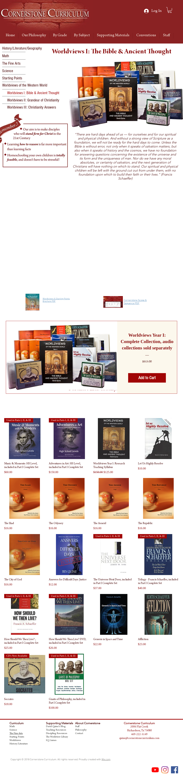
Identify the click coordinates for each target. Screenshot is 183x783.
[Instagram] (164, 769)
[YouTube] (155, 769)
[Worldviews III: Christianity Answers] (31, 107)
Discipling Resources (56, 733)
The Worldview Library (57, 737)
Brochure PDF (49, 301)
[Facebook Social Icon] (174, 769)
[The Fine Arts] (15, 63)
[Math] (15, 56)
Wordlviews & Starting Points (56, 299)
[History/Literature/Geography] (22, 48)
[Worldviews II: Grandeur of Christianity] (33, 100)
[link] (169, 10)
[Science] (16, 71)
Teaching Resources (56, 730)
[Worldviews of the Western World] (24, 85)
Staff (77, 726)
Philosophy (81, 730)
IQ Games (51, 740)
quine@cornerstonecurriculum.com (139, 738)
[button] (33, 93)
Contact (79, 733)
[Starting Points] (15, 78)
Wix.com (106, 759)
